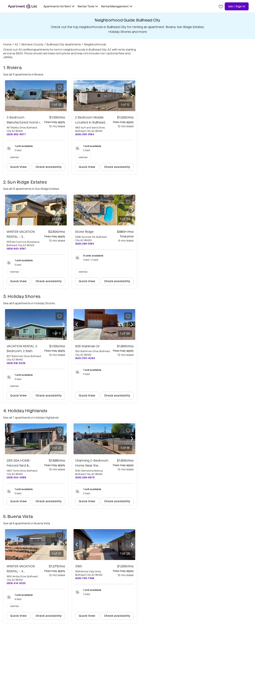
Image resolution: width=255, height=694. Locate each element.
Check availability (48, 166)
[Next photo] (63, 96)
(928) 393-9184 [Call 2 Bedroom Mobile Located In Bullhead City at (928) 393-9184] (84, 134)
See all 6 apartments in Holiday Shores (29, 303)
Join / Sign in (236, 6)
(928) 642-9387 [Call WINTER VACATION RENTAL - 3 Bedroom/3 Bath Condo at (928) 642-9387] (16, 248)
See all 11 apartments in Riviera (23, 74)
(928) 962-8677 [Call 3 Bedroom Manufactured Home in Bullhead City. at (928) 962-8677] (16, 134)
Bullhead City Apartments (64, 44)
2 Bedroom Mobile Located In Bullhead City (90, 122)
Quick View (18, 166)
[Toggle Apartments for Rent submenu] (59, 6)
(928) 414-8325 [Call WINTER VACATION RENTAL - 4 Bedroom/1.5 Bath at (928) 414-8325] (16, 583)
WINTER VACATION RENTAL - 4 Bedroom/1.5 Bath (21, 571)
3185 (78, 566)
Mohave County (32, 44)
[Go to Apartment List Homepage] (22, 6)
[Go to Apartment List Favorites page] (221, 6)
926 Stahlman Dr (87, 346)
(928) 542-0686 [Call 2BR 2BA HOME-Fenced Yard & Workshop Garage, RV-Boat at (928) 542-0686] (16, 477)
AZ (16, 44)
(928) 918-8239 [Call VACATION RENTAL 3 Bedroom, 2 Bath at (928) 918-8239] (16, 363)
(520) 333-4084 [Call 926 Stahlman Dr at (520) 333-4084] (85, 358)
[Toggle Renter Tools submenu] (88, 6)
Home (7, 44)
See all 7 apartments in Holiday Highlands (31, 417)
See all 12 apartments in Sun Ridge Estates (31, 188)
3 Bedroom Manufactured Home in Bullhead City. (24, 122)
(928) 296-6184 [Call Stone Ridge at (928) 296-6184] (84, 243)
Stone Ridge (84, 231)
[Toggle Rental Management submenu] (116, 6)
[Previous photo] (8, 96)
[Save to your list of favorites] (60, 87)
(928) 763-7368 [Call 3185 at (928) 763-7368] (84, 578)
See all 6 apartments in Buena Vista (26, 523)
